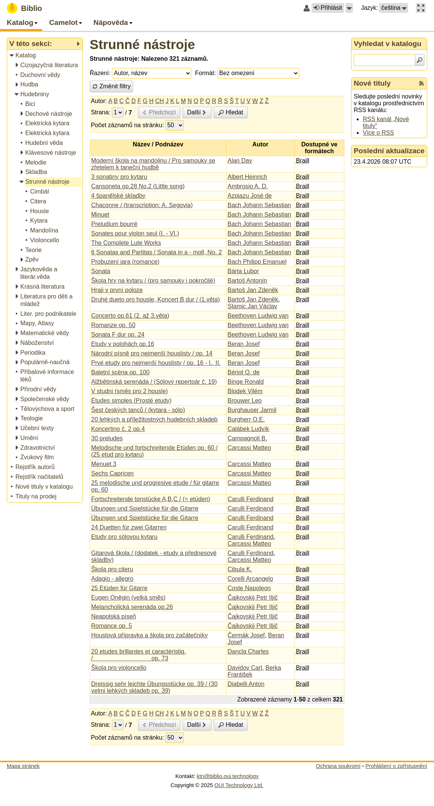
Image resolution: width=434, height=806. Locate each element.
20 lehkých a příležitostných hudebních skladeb (154, 419)
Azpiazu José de (250, 195)
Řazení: (100, 73)
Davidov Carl (245, 667)
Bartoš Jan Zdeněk (253, 290)
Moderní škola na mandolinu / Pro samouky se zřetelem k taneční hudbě (153, 164)
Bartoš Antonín (247, 280)
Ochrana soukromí (338, 766)
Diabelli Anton (246, 684)
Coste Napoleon (249, 588)
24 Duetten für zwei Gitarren (129, 527)
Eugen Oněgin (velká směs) (128, 597)
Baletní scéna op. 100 (120, 372)
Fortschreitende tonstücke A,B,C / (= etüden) (150, 499)
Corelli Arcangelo (250, 578)
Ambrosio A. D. (248, 186)
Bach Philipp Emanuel (257, 261)
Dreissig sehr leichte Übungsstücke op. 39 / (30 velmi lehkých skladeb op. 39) (154, 687)
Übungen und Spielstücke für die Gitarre (145, 508)
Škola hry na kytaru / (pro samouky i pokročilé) (153, 280)
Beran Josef (244, 344)
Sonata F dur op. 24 (117, 334)
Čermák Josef (246, 635)
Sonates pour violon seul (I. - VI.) (135, 233)
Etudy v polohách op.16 (122, 344)
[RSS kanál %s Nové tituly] (422, 83)
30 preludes (107, 438)
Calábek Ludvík (248, 429)
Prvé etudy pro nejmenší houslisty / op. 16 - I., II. (155, 363)
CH (159, 101)
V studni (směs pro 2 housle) (129, 391)
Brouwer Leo (245, 400)
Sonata (100, 271)
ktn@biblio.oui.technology (227, 776)
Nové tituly (372, 83)
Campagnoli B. (247, 438)
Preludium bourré (114, 224)
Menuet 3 (103, 464)
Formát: (205, 73)
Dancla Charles (248, 651)
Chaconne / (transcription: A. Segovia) (142, 205)
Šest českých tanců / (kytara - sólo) (138, 410)
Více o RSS (378, 132)
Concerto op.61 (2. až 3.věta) (130, 315)
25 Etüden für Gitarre (119, 588)
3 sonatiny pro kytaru (119, 177)
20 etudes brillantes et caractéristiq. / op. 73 (138, 654)
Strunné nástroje (142, 44)
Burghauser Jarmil (252, 410)
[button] (349, 8)
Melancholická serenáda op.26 (132, 607)
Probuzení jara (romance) (125, 261)
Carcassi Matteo (249, 448)
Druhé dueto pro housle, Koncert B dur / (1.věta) (155, 299)
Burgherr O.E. (246, 419)
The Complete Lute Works (126, 243)
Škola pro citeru (112, 569)
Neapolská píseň (113, 616)
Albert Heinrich (247, 177)
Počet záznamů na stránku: (127, 125)
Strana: (100, 112)
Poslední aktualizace (389, 151)
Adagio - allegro (112, 578)
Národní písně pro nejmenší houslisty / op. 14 (151, 353)
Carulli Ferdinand (251, 499)
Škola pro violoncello (119, 667)
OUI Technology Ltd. (238, 785)
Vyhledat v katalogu (388, 44)
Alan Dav (240, 160)
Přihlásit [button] (327, 8)
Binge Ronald (246, 381)
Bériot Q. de (244, 372)
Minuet (100, 214)
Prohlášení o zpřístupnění (396, 766)
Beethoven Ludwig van (258, 315)
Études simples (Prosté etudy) (131, 400)
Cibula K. (240, 569)
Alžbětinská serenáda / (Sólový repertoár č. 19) (154, 381)
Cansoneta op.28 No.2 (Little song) (138, 186)
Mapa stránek (23, 766)
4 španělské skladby (118, 195)
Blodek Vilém (245, 391)
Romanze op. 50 (113, 325)
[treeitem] (45, 55)
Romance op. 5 (111, 626)
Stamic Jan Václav (252, 306)
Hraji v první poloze (117, 290)
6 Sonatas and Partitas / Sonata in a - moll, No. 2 (156, 252)
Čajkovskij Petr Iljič (253, 597)
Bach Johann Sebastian (259, 205)
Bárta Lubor (243, 271)
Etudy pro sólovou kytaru (124, 537)
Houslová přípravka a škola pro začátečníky (149, 635)
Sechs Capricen (112, 473)
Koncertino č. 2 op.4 (118, 429)
